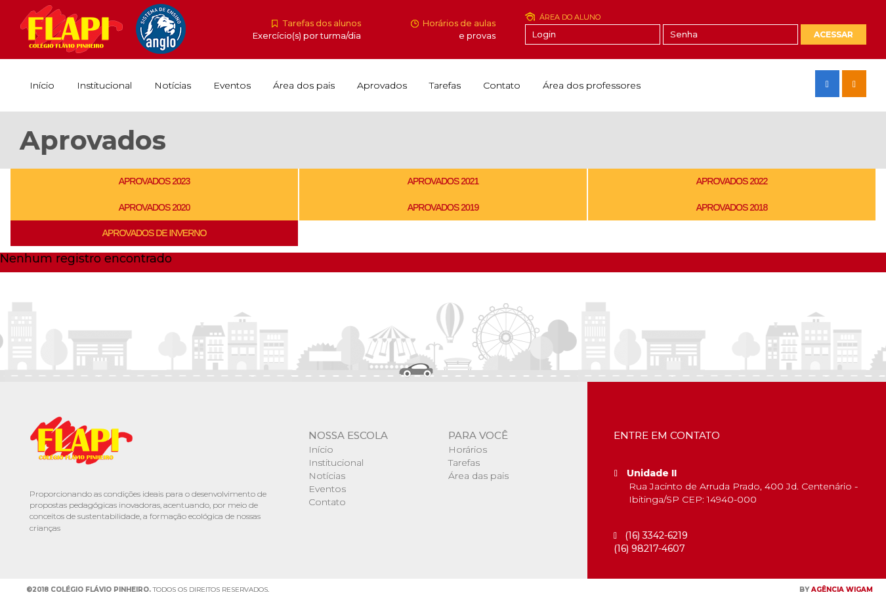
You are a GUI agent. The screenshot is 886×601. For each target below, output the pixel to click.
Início (42, 85)
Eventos (232, 85)
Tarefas (445, 85)
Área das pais (478, 476)
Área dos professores (592, 85)
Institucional (104, 85)
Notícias (172, 85)
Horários (467, 449)
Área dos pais (304, 85)
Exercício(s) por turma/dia (307, 35)
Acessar (833, 34)
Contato (501, 85)
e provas (477, 35)
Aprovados (382, 85)
